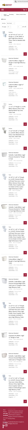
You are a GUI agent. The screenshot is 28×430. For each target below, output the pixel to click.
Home (5, 14)
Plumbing (11, 14)
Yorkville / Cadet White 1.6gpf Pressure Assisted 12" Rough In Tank (17, 157)
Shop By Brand (16, 413)
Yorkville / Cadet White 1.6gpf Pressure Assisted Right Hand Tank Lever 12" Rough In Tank (17, 358)
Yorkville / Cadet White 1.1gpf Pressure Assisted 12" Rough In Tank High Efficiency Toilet (17, 209)
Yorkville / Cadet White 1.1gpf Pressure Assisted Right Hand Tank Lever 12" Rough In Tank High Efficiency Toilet (17, 284)
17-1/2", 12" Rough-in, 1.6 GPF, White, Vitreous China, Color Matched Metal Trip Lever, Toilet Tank (17, 109)
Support (10, 416)
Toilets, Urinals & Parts (21, 14)
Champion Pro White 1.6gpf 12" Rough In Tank (16, 336)
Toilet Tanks (6, 15)
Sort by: (4, 23)
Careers (16, 411)
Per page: (4, 27)
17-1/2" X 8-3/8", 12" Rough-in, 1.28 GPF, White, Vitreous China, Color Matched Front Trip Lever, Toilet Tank (16, 134)
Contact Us (11, 411)
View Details (25, 54)
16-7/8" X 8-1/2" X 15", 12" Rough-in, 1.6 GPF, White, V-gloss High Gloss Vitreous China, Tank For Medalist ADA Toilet (17, 38)
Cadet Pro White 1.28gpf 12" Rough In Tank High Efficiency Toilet (17, 62)
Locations (17, 415)
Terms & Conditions (18, 416)
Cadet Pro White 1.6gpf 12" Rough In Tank (16, 86)
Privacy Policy (11, 418)
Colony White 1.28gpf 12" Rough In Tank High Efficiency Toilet (17, 261)
